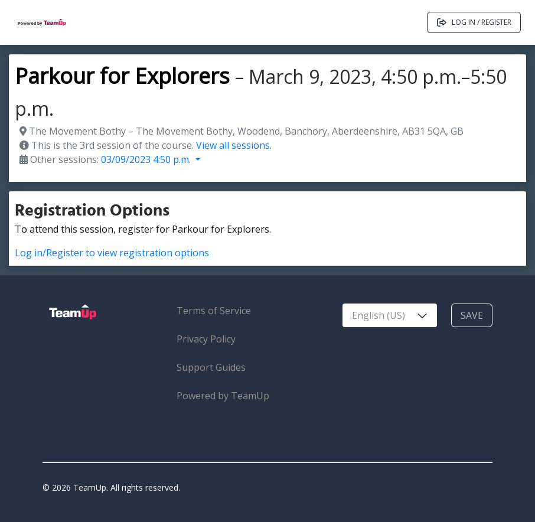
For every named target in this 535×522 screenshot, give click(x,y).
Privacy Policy (206, 338)
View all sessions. (234, 145)
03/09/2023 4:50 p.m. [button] (147, 159)
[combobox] (389, 315)
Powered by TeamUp (223, 395)
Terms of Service (214, 310)
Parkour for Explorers (122, 75)
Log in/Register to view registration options (112, 252)
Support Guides (211, 367)
